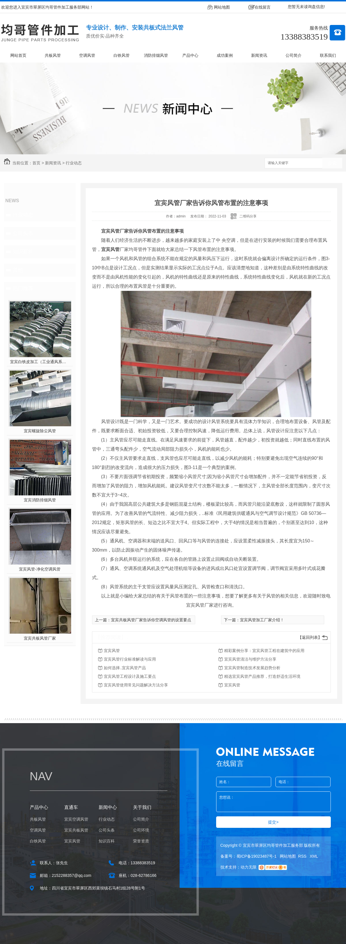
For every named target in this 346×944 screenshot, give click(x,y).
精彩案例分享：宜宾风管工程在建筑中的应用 (264, 650)
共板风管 (53, 55)
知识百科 (23, 251)
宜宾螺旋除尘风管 (40, 431)
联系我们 (328, 55)
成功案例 (225, 55)
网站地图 (222, 7)
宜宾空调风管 (76, 819)
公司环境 (141, 830)
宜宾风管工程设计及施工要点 (130, 676)
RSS (303, 856)
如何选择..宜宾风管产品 (125, 667)
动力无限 (249, 867)
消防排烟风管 (156, 55)
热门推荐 (23, 288)
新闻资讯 (259, 55)
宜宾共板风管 (76, 830)
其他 (18, 270)
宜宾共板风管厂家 (40, 638)
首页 (36, 163)
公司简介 (294, 55)
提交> (273, 822)
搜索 (332, 163)
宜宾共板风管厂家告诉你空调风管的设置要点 (151, 620)
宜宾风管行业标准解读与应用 (130, 659)
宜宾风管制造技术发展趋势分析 (252, 667)
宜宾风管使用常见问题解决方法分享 (136, 685)
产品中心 (190, 55)
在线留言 (263, 7)
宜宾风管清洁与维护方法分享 (250, 659)
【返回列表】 (310, 637)
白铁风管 (122, 55)
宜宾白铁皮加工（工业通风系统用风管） (39, 361)
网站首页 (18, 55)
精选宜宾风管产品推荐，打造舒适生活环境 (262, 676)
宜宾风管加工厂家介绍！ (262, 620)
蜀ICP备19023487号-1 (256, 856)
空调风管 (87, 55)
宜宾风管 (112, 650)
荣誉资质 (141, 841)
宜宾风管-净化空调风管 (39, 569)
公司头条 (23, 233)
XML (314, 856)
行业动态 (74, 163)
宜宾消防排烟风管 (40, 500)
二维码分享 (248, 216)
